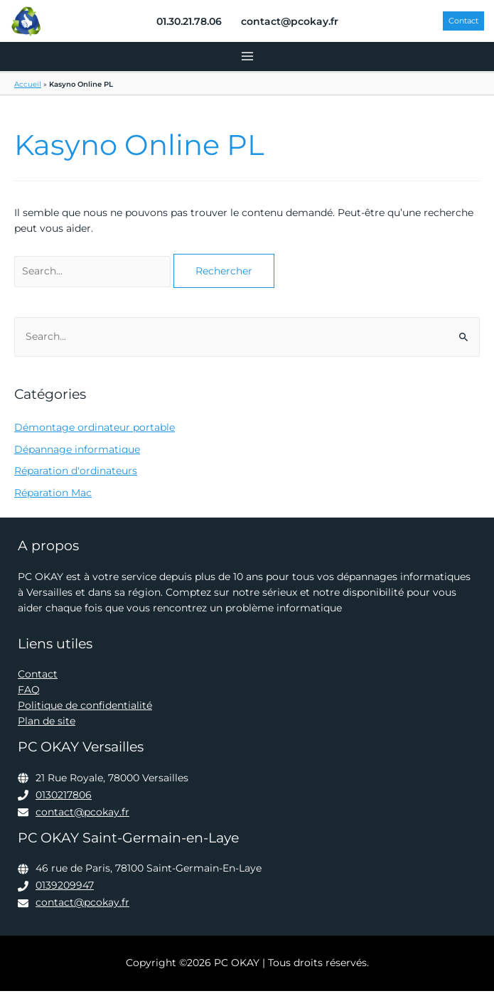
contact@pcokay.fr (82, 816)
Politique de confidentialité (85, 710)
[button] (461, 23)
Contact (38, 679)
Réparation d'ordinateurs (75, 475)
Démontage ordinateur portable (94, 431)
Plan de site (46, 726)
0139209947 (65, 890)
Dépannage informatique (77, 453)
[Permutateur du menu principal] (247, 61)
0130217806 (64, 799)
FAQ (29, 694)
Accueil (27, 88)
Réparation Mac (53, 497)
